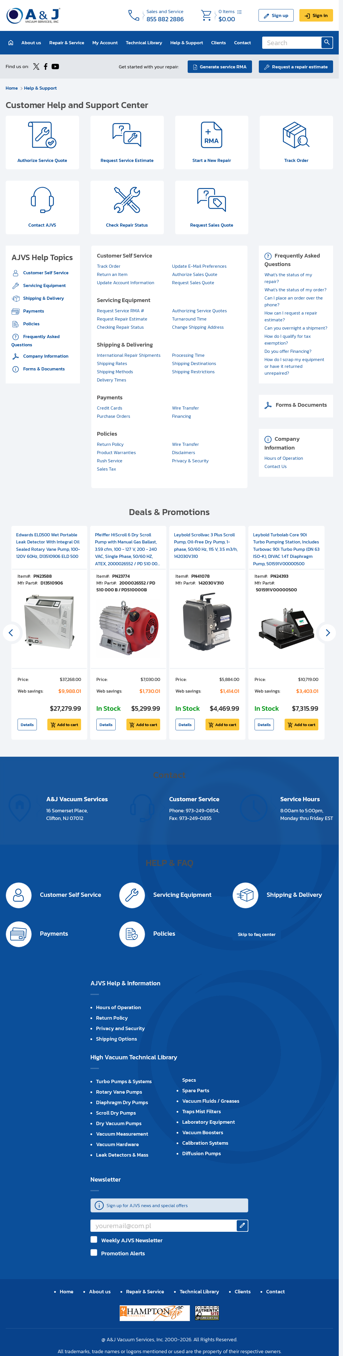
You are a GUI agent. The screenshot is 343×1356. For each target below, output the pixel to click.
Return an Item (112, 274)
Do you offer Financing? (288, 351)
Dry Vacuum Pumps (118, 1123)
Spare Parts (195, 1090)
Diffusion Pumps (201, 1153)
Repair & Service (66, 42)
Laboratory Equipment (208, 1122)
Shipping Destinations (194, 363)
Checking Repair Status (120, 327)
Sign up (280, 15)
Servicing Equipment (44, 285)
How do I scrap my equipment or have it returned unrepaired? (294, 366)
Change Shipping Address (198, 327)
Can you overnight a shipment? (295, 328)
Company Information (45, 356)
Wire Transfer (185, 408)
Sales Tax (106, 469)
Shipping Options (116, 1039)
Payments (33, 311)
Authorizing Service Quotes (199, 310)
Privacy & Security (190, 460)
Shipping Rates (112, 363)
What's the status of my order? (295, 289)
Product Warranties (116, 452)
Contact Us (275, 466)
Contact (242, 42)
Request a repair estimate (300, 66)
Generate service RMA (223, 66)
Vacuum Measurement (122, 1134)
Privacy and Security (120, 1028)
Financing (181, 416)
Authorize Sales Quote (194, 274)
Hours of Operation (283, 458)
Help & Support (186, 42)
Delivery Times (111, 380)
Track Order (108, 266)
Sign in (320, 15)
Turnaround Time (189, 319)
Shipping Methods (115, 371)
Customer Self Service (45, 272)
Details (27, 725)
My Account (105, 42)
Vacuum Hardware (117, 1144)
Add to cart (67, 725)
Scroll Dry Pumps (116, 1113)
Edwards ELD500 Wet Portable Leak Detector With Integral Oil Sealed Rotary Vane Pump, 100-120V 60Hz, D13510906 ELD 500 (48, 546)
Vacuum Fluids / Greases (210, 1101)
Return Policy (110, 444)
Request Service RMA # (120, 310)
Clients (218, 42)
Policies (31, 323)
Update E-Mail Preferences (199, 266)
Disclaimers (183, 452)
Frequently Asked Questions (35, 340)
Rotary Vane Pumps (119, 1092)
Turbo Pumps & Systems (124, 1081)
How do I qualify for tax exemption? (287, 340)
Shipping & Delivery (43, 298)
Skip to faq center (257, 934)
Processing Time (188, 355)
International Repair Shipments (128, 355)
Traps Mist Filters (201, 1111)
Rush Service (109, 460)
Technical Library (144, 42)
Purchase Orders (113, 416)
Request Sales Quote (193, 282)
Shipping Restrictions (193, 371)
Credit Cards (109, 408)
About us (31, 42)
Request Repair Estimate (122, 319)
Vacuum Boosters (202, 1132)
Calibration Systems (205, 1143)
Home (12, 87)
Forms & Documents (43, 369)
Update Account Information (125, 282)
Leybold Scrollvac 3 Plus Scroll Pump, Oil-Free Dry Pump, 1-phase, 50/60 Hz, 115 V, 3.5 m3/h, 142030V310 (206, 546)
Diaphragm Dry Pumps (122, 1102)
